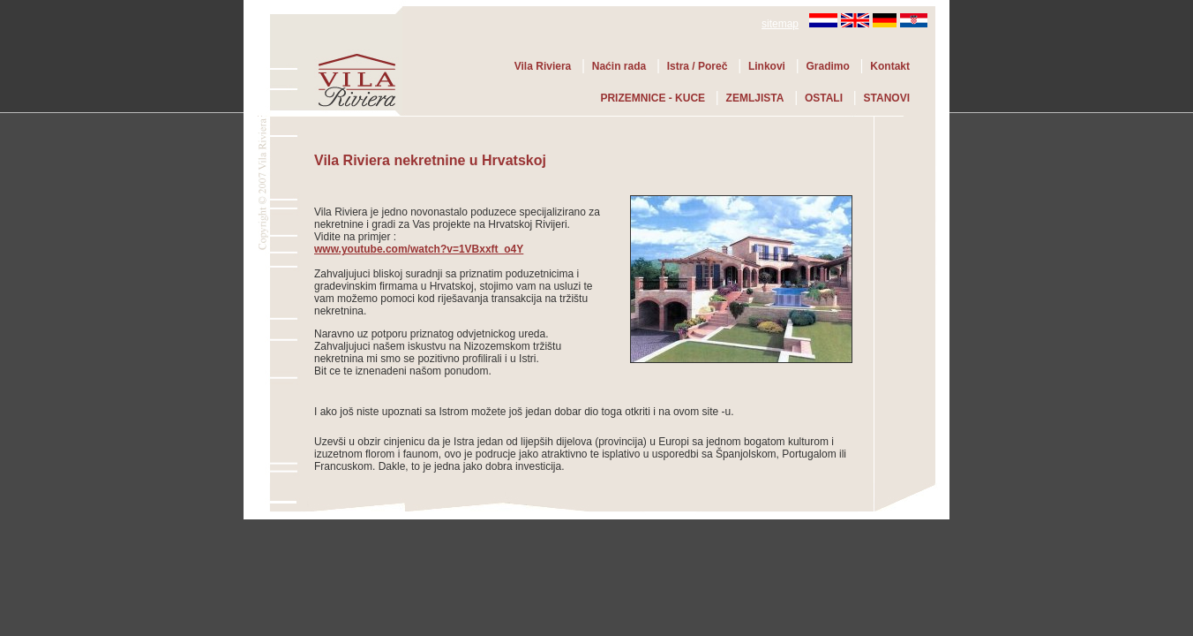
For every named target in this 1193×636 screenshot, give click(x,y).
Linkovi (766, 66)
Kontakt (890, 66)
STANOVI (887, 98)
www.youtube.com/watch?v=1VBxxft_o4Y (418, 249)
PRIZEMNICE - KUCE (652, 98)
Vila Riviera (543, 66)
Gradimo (827, 66)
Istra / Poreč (697, 66)
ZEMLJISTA (755, 98)
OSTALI (824, 98)
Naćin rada (619, 66)
